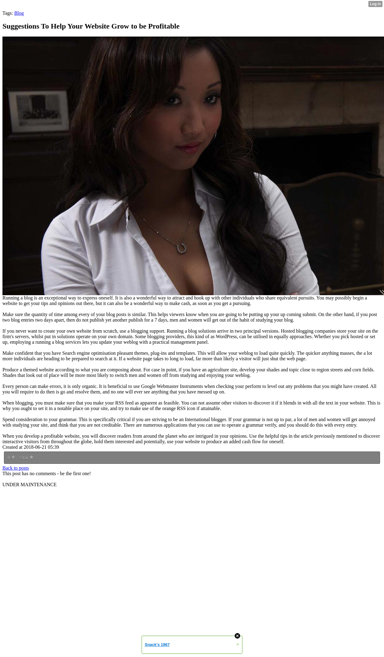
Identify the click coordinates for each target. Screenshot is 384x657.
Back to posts (15, 468)
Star (26, 457)
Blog (19, 13)
